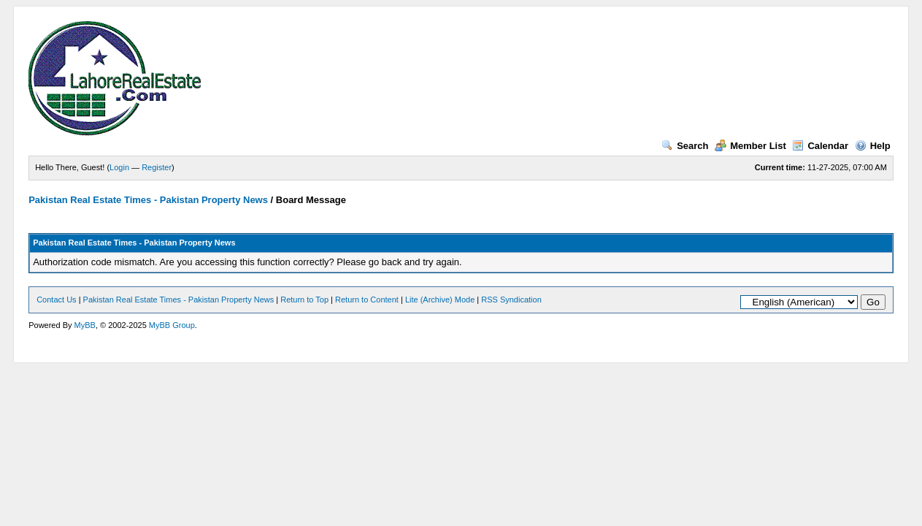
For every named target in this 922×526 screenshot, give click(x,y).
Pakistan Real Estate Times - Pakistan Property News (149, 199)
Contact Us (56, 299)
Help (873, 145)
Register (157, 167)
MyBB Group (172, 325)
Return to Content (367, 299)
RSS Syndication (511, 299)
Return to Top (304, 299)
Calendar (820, 145)
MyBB (85, 325)
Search (684, 145)
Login (119, 167)
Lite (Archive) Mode (440, 299)
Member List (750, 145)
